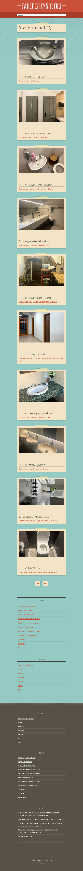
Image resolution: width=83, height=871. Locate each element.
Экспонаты (22, 648)
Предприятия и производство (28, 623)
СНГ (19, 690)
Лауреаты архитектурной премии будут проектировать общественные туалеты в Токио (38, 831)
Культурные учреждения (27, 572)
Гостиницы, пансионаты (27, 521)
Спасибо (41, 863)
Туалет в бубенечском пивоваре (33, 133)
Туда (44, 583)
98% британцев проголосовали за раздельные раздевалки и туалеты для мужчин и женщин (40, 824)
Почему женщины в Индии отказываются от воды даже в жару (41, 819)
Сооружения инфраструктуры (29, 358)
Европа (29, 81)
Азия (20, 669)
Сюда (39, 583)
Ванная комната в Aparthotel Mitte (34, 516)
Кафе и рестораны (25, 137)
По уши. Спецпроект (25, 836)
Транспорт (22, 81)
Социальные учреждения (28, 189)
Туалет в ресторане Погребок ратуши (35, 297)
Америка (21, 673)
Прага (45, 137)
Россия (20, 686)
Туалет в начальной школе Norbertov (35, 184)
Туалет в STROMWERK (28, 568)
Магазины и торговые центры (29, 619)
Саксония (53, 521)
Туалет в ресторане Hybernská (32, 464)
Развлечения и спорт (26, 245)
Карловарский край (50, 302)
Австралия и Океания (26, 665)
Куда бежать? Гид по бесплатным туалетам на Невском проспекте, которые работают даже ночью (38, 814)
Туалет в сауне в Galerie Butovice (33, 241)
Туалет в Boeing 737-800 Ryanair (33, 76)
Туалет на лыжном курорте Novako (34, 413)
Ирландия (36, 81)
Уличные (22, 417)
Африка (21, 677)
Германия (45, 521)
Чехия (40, 137)
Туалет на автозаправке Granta (32, 354)
